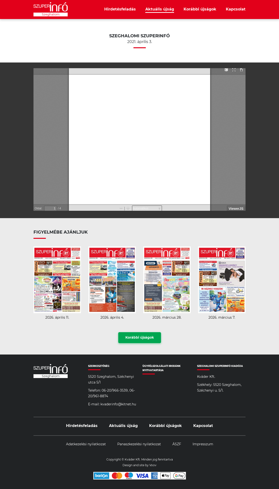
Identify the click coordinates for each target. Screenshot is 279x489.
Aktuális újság (159, 9)
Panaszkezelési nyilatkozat (139, 444)
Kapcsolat (236, 9)
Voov (152, 465)
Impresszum (203, 444)
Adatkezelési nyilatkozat (86, 444)
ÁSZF (176, 444)
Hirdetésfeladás (120, 9)
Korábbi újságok (200, 9)
